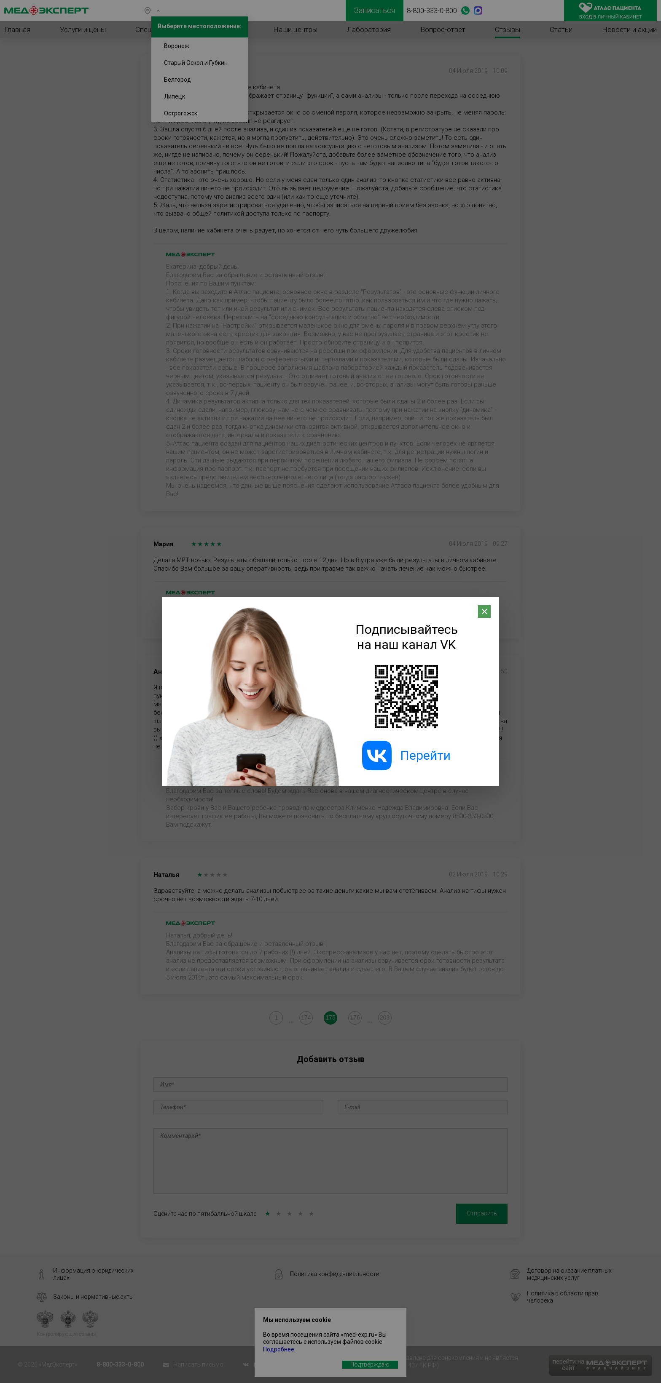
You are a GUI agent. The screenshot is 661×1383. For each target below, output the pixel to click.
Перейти (406, 755)
